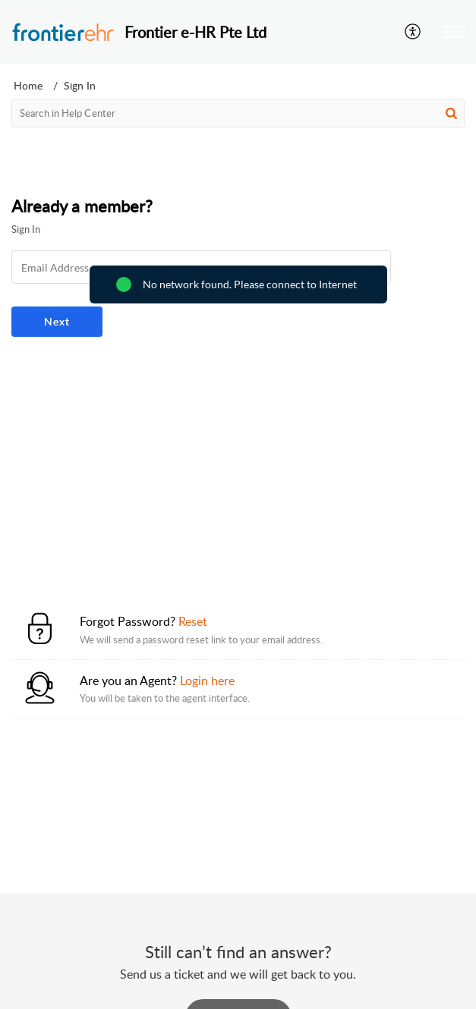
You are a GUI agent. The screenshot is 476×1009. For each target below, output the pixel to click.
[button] (413, 31)
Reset (192, 621)
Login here (207, 680)
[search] (238, 113)
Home (28, 85)
